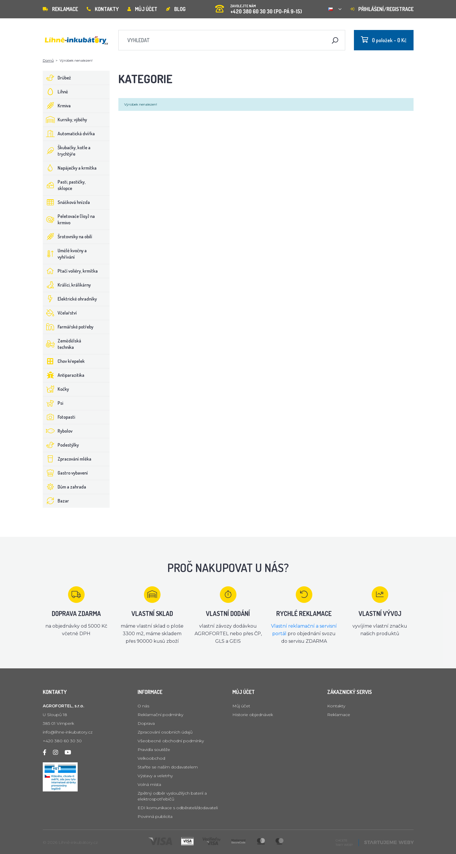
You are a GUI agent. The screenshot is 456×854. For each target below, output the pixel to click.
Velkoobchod (151, 758)
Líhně (55, 91)
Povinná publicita (155, 816)
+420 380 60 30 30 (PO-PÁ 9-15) (258, 7)
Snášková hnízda (66, 202)
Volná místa (149, 784)
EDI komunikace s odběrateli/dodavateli (178, 807)
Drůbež (57, 77)
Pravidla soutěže (154, 749)
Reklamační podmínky (160, 714)
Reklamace (60, 9)
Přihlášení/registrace (382, 9)
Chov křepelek (64, 361)
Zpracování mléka (67, 459)
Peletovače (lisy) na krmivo (69, 219)
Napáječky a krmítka (70, 168)
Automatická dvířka (69, 133)
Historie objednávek (252, 714)
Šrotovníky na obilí (67, 236)
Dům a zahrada (64, 487)
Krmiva (57, 105)
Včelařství (60, 313)
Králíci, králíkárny (67, 285)
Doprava (146, 723)
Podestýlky (61, 445)
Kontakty (103, 9)
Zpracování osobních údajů (165, 732)
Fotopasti (59, 417)
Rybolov (57, 431)
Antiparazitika (63, 375)
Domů (48, 60)
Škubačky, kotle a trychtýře (66, 151)
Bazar (56, 501)
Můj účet (142, 9)
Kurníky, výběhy (65, 119)
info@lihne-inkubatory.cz (67, 732)
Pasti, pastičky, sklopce (64, 185)
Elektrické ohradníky (70, 299)
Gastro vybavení (65, 473)
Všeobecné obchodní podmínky (171, 740)
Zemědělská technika (62, 344)
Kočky (56, 389)
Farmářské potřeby (68, 327)
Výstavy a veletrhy (155, 775)
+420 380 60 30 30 (62, 740)
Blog (176, 9)
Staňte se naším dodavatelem (168, 767)
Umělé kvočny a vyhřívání (65, 254)
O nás (143, 706)
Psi (53, 403)
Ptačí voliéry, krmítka (70, 271)
